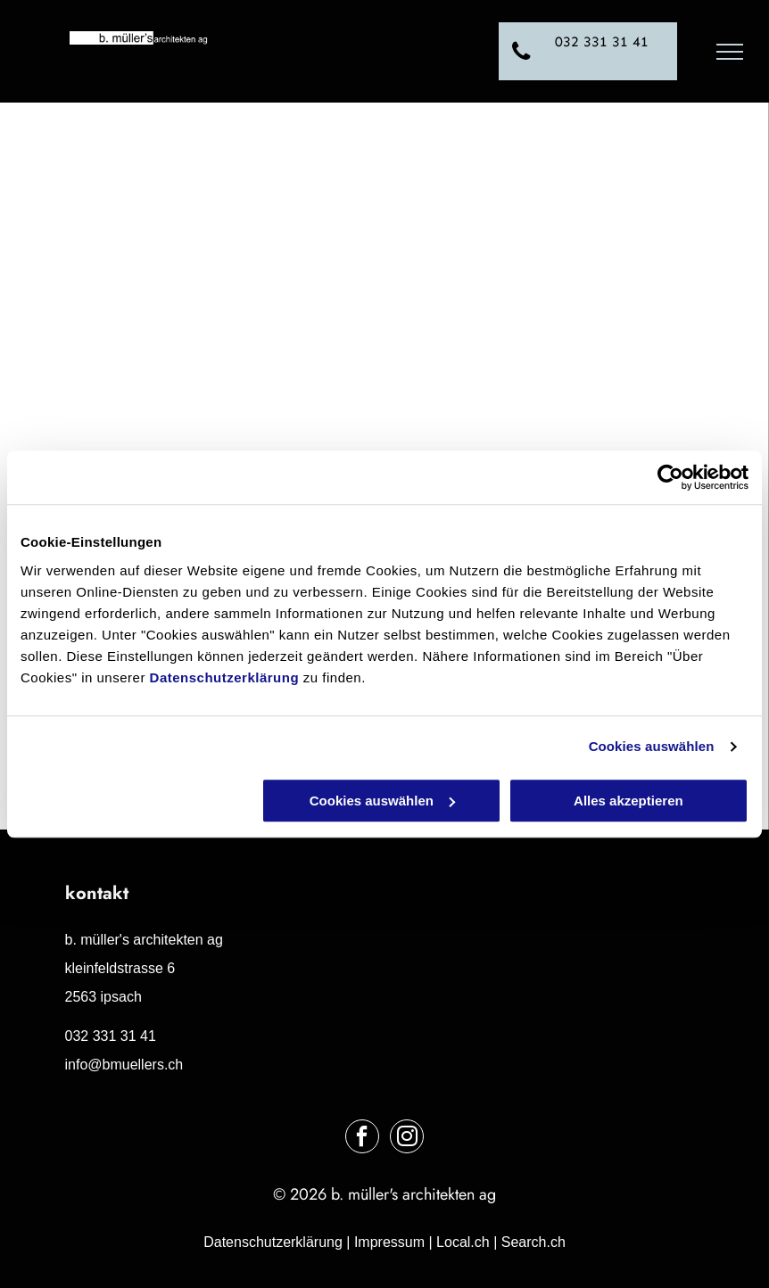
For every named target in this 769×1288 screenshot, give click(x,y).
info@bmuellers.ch (124, 1064)
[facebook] (362, 1138)
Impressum (389, 1242)
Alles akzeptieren (628, 800)
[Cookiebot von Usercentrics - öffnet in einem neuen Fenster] (670, 477)
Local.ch (463, 1242)
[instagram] (407, 1138)
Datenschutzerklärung (225, 677)
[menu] (730, 52)
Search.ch (533, 1242)
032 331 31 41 (110, 1036)
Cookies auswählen (652, 746)
